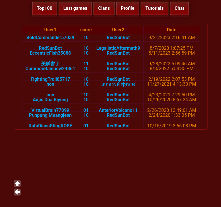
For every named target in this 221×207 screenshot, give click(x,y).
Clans (104, 8)
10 (86, 37)
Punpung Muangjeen (50, 115)
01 (86, 110)
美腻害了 (50, 63)
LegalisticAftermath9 (118, 48)
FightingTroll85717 (50, 79)
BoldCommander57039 (50, 37)
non (50, 84)
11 (86, 63)
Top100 (44, 8)
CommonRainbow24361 (50, 68)
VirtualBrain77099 (50, 110)
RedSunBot (118, 37)
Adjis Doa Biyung (50, 99)
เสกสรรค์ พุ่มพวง (118, 84)
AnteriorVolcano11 (118, 110)
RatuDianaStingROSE (50, 126)
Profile (128, 8)
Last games (75, 8)
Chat (179, 8)
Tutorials (154, 8)
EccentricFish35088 (50, 53)
